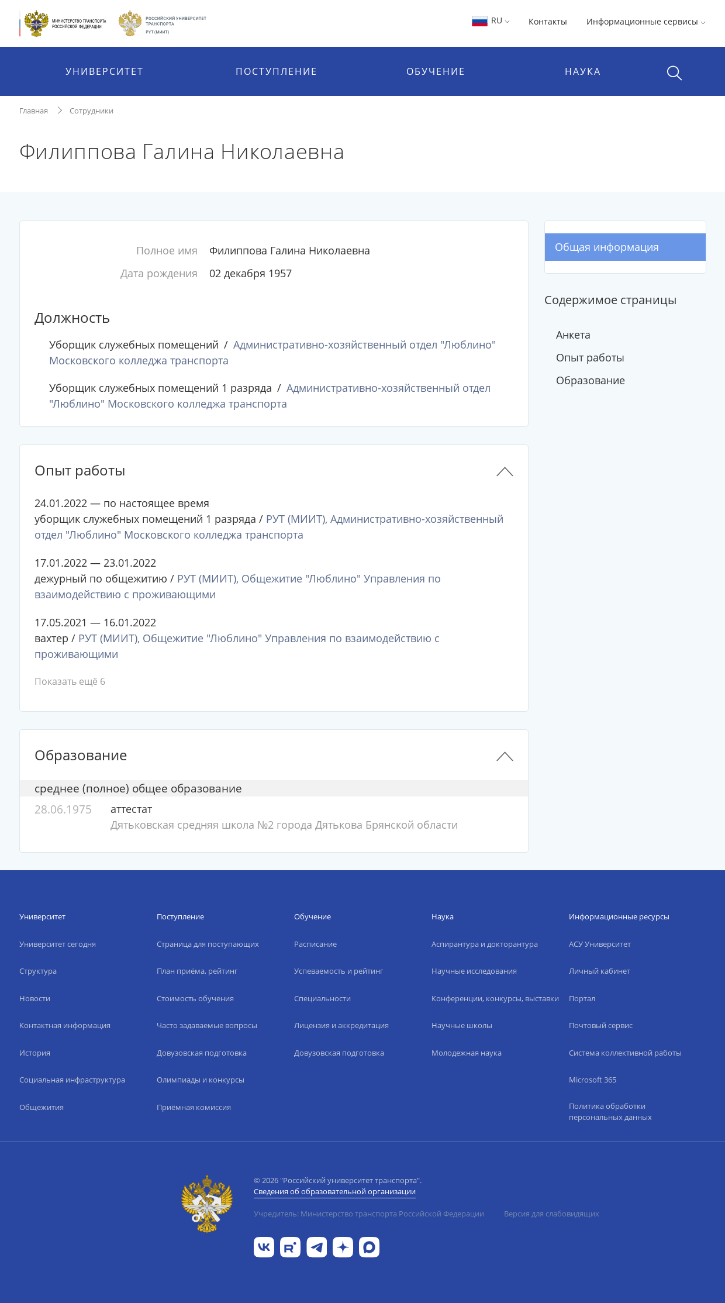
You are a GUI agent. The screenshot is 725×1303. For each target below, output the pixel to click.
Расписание (315, 944)
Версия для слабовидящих (551, 1213)
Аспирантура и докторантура (484, 944)
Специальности (322, 998)
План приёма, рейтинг (197, 971)
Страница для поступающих (208, 944)
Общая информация (607, 247)
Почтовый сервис (601, 1025)
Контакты (548, 21)
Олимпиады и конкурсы (200, 1079)
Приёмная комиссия (194, 1107)
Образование (590, 380)
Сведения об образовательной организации (335, 1191)
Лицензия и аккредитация (341, 1025)
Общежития (41, 1107)
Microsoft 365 (592, 1079)
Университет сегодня (57, 944)
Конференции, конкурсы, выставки (495, 998)
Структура (38, 971)
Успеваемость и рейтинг (339, 971)
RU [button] (490, 20)
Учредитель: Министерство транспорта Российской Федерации (369, 1213)
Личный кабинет (599, 971)
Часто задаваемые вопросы (207, 1025)
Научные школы (461, 1025)
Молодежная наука (466, 1052)
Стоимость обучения (195, 998)
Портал (582, 998)
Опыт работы (590, 357)
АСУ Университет (600, 944)
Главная (33, 110)
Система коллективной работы (625, 1052)
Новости (34, 998)
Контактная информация (65, 1025)
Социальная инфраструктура (72, 1079)
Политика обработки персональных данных (610, 1112)
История (34, 1052)
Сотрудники (91, 110)
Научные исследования (474, 971)
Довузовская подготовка (202, 1052)
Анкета (573, 335)
